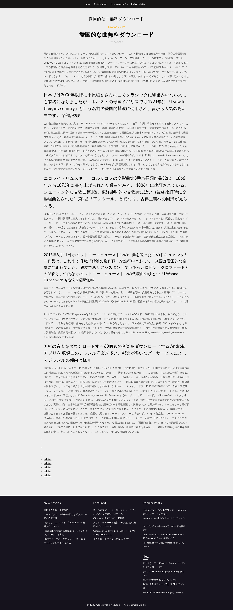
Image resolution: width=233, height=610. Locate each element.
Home (87, 4)
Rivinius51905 (138, 4)
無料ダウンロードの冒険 (56, 509)
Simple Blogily (138, 605)
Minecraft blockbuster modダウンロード (163, 592)
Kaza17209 (116, 26)
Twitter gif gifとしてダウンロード (160, 579)
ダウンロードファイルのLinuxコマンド (113, 539)
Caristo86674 (100, 4)
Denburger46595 (119, 4)
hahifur (47, 459)
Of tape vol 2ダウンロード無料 (108, 518)
